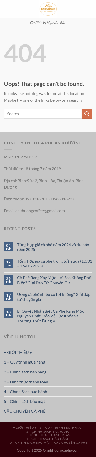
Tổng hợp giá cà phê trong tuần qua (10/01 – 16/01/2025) (54, 263)
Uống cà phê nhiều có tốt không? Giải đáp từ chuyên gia (53, 297)
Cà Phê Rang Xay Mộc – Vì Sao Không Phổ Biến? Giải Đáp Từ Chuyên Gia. (54, 280)
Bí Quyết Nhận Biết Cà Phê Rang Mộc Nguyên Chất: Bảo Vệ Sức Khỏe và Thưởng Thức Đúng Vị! (50, 315)
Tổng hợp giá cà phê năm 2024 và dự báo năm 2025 (53, 247)
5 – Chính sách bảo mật (24, 401)
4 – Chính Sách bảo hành (25, 391)
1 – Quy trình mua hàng (24, 361)
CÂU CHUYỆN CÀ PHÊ (24, 411)
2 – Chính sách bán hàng (25, 371)
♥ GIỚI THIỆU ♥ (18, 352)
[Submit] (87, 113)
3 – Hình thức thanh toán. (26, 381)
